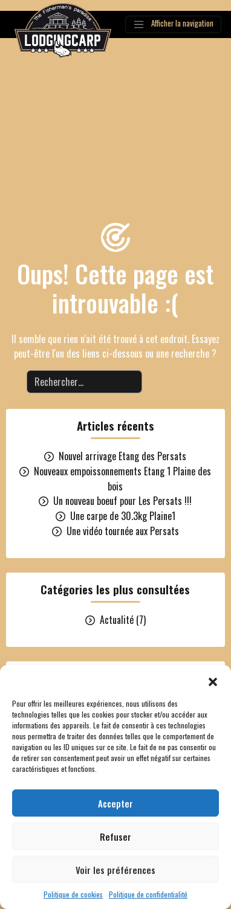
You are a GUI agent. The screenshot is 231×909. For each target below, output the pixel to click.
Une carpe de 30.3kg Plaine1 (122, 516)
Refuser (115, 836)
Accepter (115, 803)
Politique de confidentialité (148, 894)
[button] (213, 680)
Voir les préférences (115, 869)
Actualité (117, 619)
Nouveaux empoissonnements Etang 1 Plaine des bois (122, 478)
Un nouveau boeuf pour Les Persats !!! (122, 500)
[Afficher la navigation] (173, 24)
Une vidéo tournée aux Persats (123, 531)
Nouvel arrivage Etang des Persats (122, 456)
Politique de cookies (73, 894)
